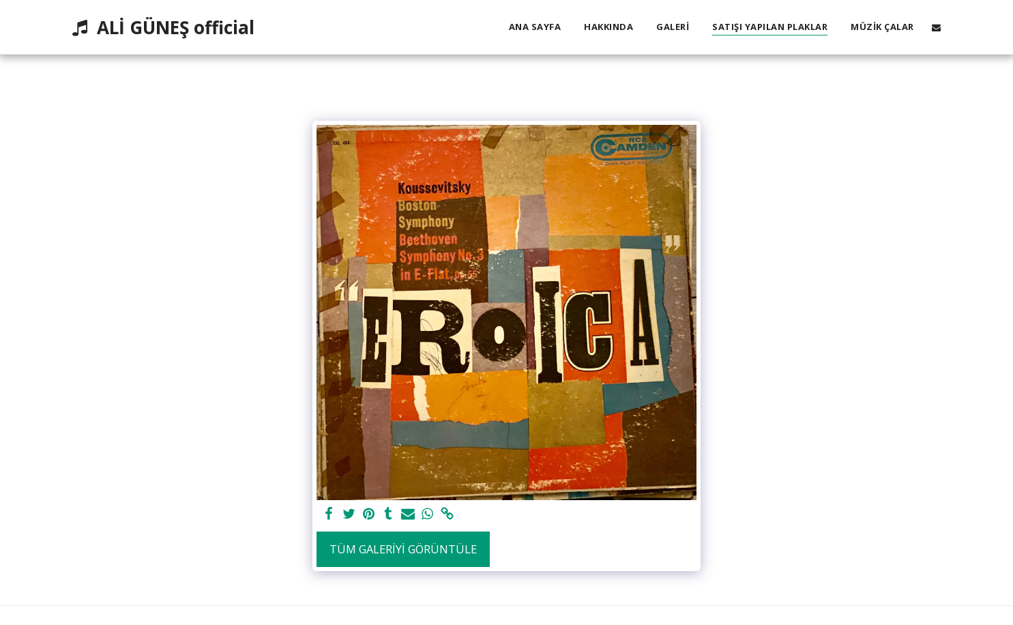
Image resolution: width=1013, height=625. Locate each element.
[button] (936, 27)
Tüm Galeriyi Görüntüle (403, 549)
